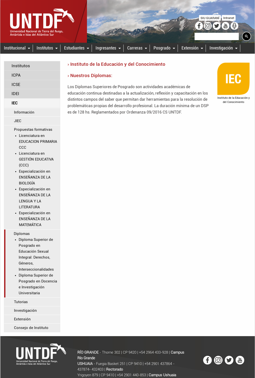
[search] (216, 36)
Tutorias (21, 302)
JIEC (17, 121)
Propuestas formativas (33, 129)
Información (24, 112)
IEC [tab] (15, 102)
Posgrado (162, 48)
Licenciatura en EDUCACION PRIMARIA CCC (38, 141)
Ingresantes (106, 48)
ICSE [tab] (16, 84)
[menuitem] (16, 48)
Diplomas (22, 233)
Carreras (134, 48)
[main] (127, 198)
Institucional (15, 48)
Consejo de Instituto (31, 328)
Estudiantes (74, 48)
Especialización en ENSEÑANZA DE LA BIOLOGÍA (34, 177)
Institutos (45, 48)
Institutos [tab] (21, 65)
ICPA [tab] (16, 75)
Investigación (221, 48)
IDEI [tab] (15, 93)
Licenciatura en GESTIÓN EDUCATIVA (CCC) (36, 159)
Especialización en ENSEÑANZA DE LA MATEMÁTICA (34, 219)
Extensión (190, 48)
